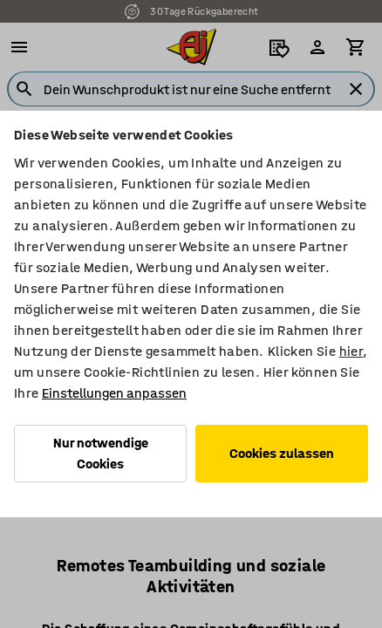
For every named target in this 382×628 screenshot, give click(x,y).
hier (351, 351)
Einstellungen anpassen (114, 393)
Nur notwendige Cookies (100, 453)
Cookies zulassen (281, 453)
